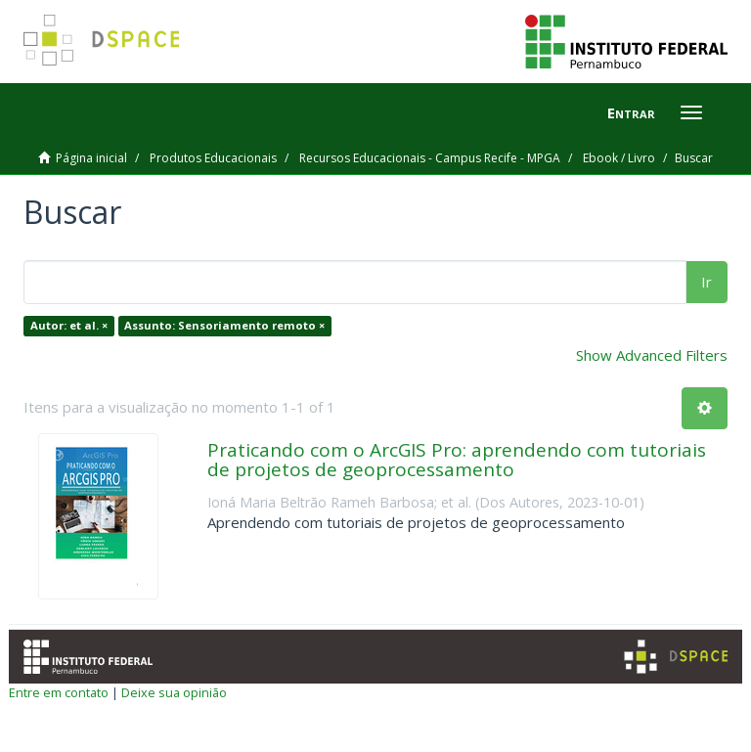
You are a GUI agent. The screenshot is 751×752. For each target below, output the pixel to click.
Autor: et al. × (69, 325)
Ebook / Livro (619, 158)
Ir (706, 281)
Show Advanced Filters (652, 355)
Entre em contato (59, 692)
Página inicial (91, 158)
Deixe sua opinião (174, 692)
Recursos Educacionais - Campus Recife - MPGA (429, 158)
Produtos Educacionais (213, 158)
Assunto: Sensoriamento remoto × (224, 325)
